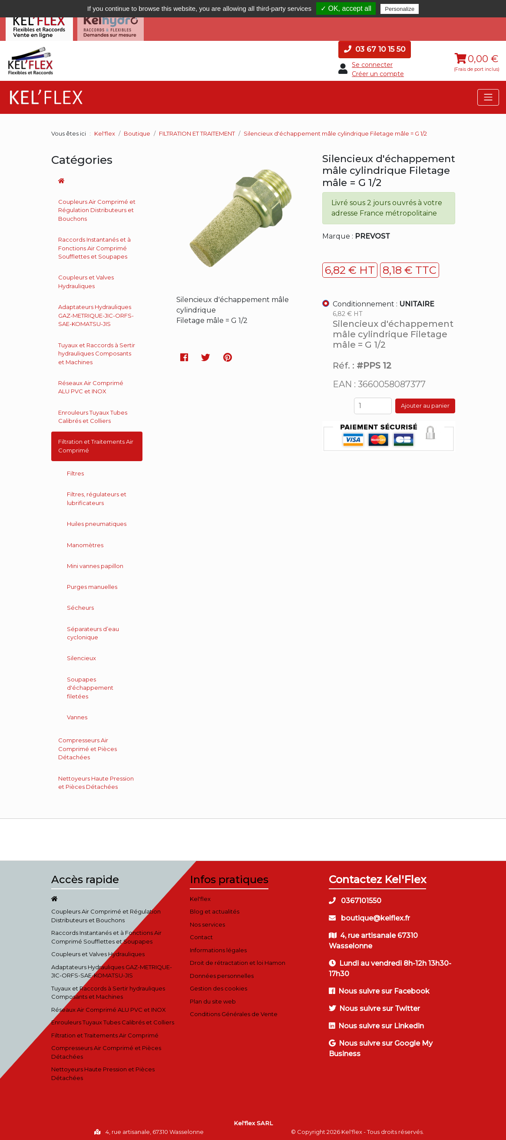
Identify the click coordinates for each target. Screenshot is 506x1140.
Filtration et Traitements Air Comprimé (95, 443)
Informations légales (218, 946)
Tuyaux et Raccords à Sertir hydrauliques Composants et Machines (96, 350)
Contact (201, 934)
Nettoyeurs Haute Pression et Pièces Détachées (96, 779)
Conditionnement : (383, 300)
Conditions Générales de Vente (234, 1010)
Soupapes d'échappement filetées (90, 684)
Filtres (75, 469)
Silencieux (81, 654)
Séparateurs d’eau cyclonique (93, 630)
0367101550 (355, 897)
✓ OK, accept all (346, 8)
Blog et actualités (214, 908)
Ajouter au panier (425, 402)
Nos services (207, 920)
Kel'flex (104, 129)
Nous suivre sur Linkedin (376, 1022)
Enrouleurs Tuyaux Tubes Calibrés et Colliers (92, 413)
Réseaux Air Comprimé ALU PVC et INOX (90, 384)
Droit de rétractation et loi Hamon (237, 959)
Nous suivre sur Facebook (379, 988)
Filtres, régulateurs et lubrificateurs (96, 495)
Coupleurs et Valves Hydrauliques (86, 278)
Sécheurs (80, 604)
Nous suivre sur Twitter (374, 1005)
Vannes (77, 713)
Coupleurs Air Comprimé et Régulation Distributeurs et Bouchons (97, 207)
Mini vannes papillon (95, 562)
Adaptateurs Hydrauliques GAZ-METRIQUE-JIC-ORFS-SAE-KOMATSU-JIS (96, 312)
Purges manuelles (92, 583)
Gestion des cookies (218, 985)
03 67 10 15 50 (374, 45)
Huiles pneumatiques (96, 520)
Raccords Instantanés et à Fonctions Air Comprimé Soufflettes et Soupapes (94, 245)
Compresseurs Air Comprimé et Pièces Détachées (87, 746)
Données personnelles (222, 972)
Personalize (399, 9)
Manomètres (85, 541)
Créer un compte (378, 70)
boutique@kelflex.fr (369, 915)
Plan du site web (213, 997)
